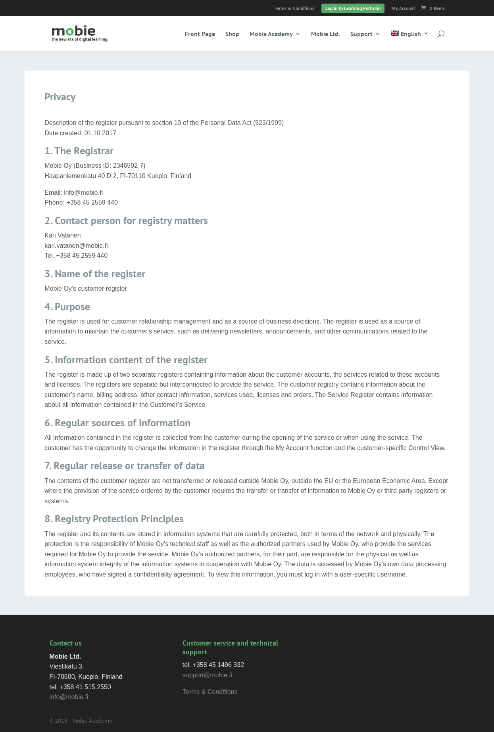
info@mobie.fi (69, 697)
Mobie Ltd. (325, 34)
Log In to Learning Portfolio (353, 8)
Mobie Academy (271, 34)
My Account (403, 8)
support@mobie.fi (208, 675)
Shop (232, 34)
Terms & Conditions (294, 8)
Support (361, 34)
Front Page (200, 34)
